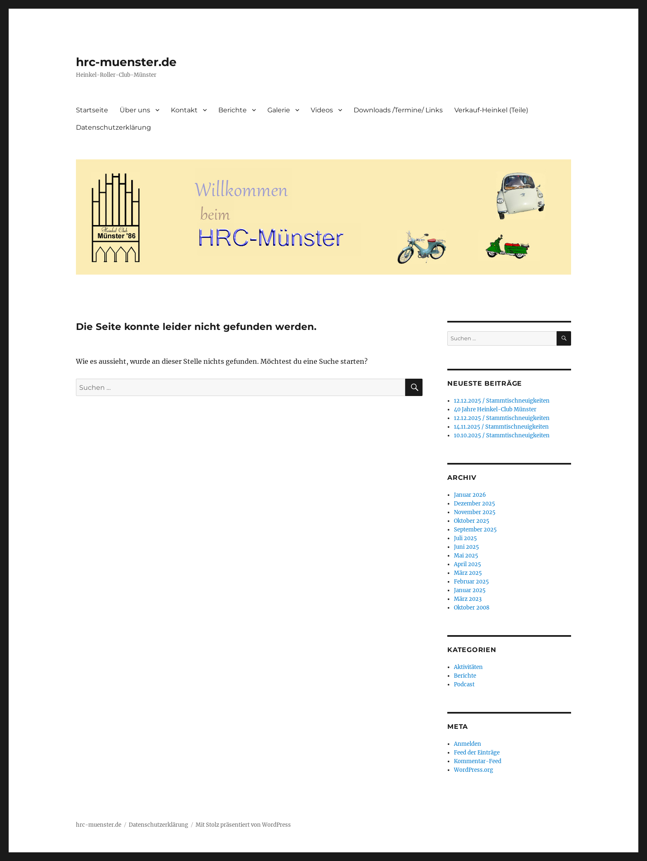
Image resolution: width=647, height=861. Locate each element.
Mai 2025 (466, 555)
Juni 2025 (466, 546)
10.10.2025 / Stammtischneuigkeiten (502, 435)
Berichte (232, 110)
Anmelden (467, 743)
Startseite (92, 110)
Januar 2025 (470, 590)
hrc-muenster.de (126, 62)
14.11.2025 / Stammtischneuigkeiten (501, 426)
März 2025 (468, 572)
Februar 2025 (471, 581)
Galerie (278, 110)
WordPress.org (473, 769)
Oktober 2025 (471, 520)
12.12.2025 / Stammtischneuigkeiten (502, 400)
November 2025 (475, 512)
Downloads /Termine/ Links (398, 110)
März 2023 (468, 598)
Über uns (135, 110)
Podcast (464, 684)
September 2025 (475, 529)
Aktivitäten (468, 667)
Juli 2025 (465, 538)
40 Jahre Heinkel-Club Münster (495, 409)
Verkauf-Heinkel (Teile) (491, 110)
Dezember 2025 (474, 503)
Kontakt (184, 110)
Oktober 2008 (471, 607)
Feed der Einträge (477, 752)
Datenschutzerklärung (113, 127)
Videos (322, 110)
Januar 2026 (470, 494)
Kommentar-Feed (477, 761)
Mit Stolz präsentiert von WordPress (243, 824)
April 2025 (467, 564)
